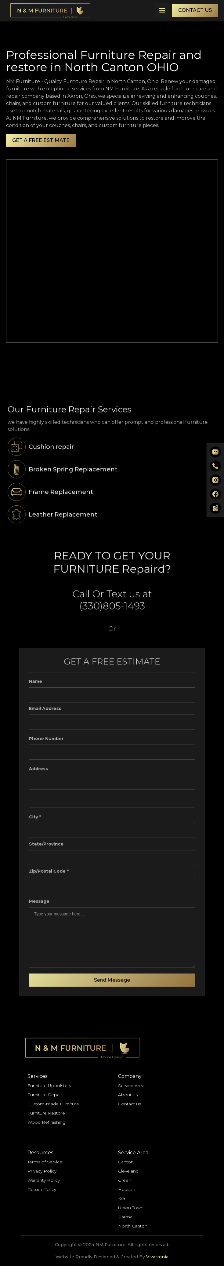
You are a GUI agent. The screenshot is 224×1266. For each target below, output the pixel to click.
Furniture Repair (44, 1094)
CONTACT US (195, 10)
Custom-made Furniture (53, 1104)
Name (37, 685)
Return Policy (41, 1189)
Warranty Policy (43, 1180)
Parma (125, 1217)
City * (37, 817)
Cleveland (128, 1171)
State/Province (48, 843)
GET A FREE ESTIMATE (41, 140)
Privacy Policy (41, 1171)
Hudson (126, 1189)
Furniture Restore (46, 1113)
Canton (126, 1162)
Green (124, 1180)
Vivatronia (157, 1257)
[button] (162, 10)
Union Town (130, 1207)
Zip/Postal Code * (50, 869)
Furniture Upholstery (49, 1085)
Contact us (129, 1104)
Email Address (47, 712)
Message (41, 898)
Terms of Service (44, 1162)
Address (40, 770)
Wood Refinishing (46, 1122)
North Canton (132, 1226)
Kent (123, 1198)
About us (128, 1094)
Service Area (131, 1085)
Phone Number (48, 741)
